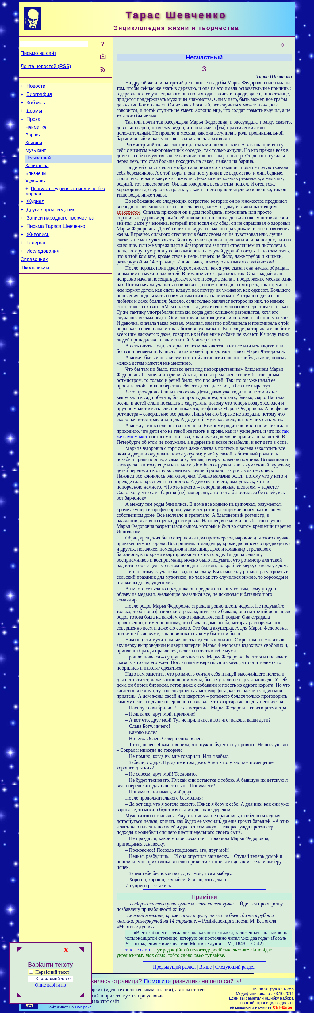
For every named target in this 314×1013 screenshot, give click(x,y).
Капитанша (37, 175)
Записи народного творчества (60, 233)
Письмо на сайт (38, 53)
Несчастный (38, 167)
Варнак (32, 141)
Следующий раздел (235, 966)
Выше (205, 966)
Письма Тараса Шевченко (55, 242)
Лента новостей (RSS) (46, 66)
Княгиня (33, 150)
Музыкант (35, 158)
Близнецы (35, 184)
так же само (137, 949)
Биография (39, 96)
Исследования (42, 270)
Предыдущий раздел (174, 966)
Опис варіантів (50, 985)
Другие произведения (50, 224)
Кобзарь (35, 105)
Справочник (34, 279)
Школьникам (35, 288)
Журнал (35, 215)
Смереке (83, 1007)
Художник (35, 192)
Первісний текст (49, 972)
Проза (33, 123)
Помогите (157, 981)
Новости (35, 87)
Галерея (35, 261)
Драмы (34, 114)
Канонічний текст (53, 978)
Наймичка (35, 132)
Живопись (37, 252)
